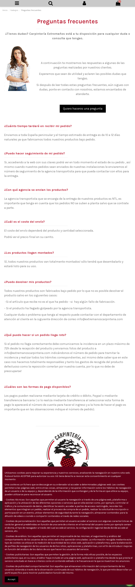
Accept (11, 579)
